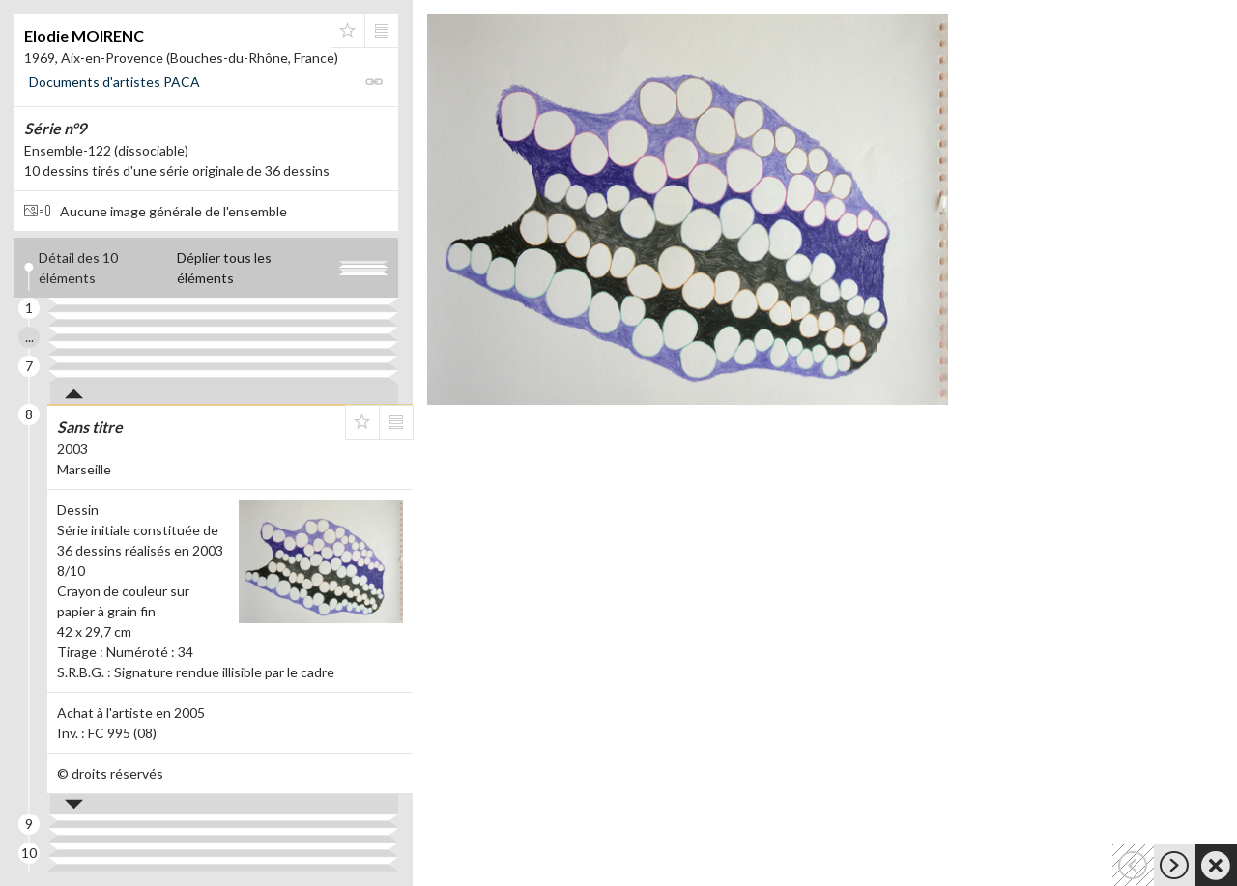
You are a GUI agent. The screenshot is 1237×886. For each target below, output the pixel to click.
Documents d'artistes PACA (114, 81)
